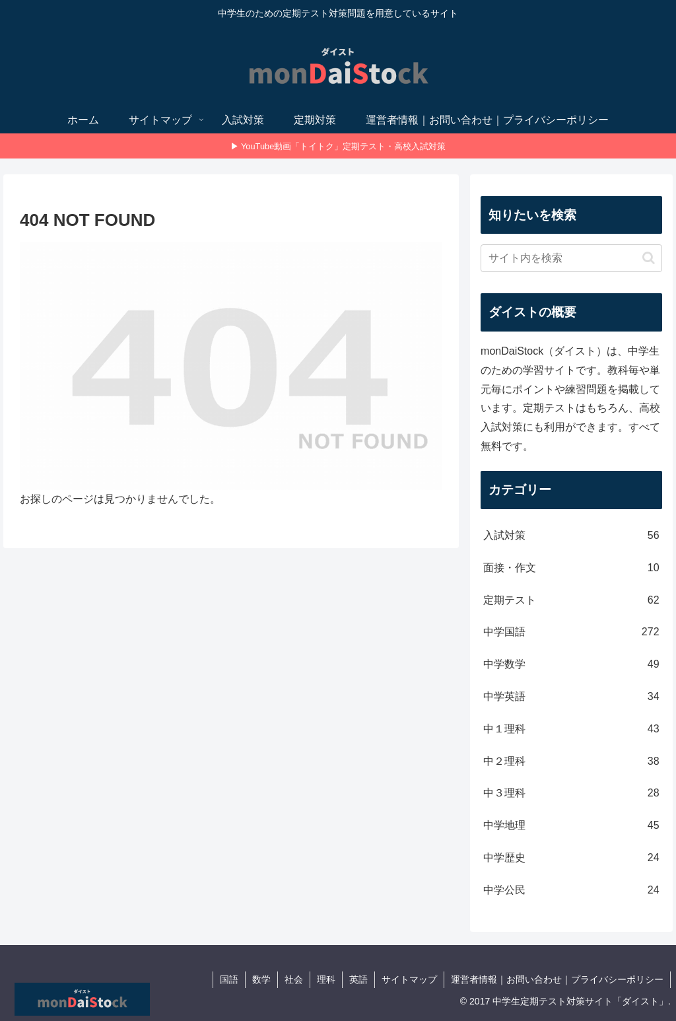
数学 (261, 979)
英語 (358, 979)
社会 (294, 979)
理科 (326, 979)
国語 (229, 979)
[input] (571, 258)
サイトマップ (409, 979)
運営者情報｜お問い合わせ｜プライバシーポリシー (557, 979)
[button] (648, 257)
